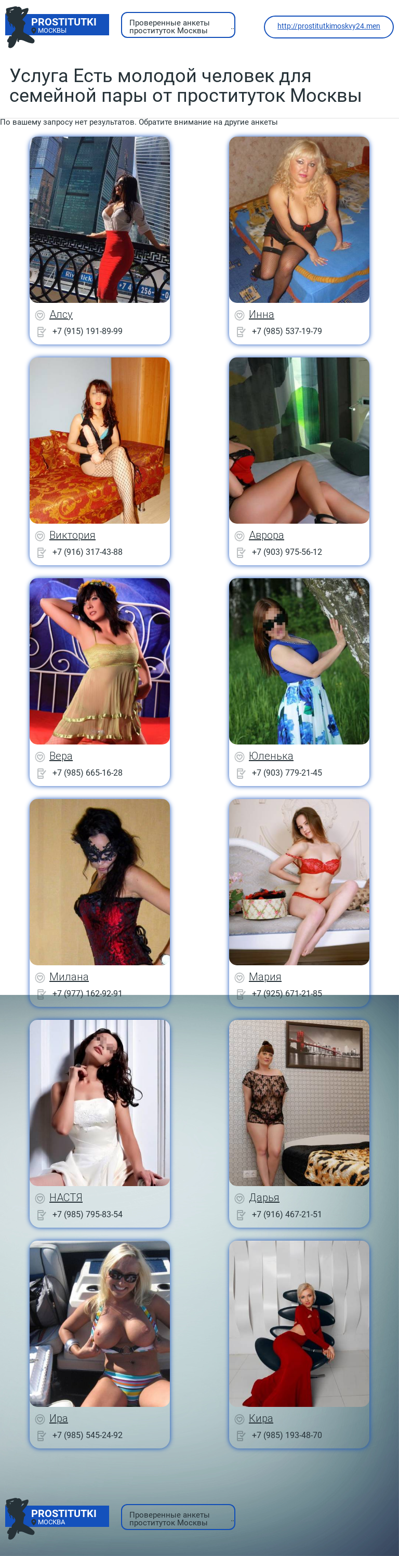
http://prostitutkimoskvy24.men (329, 26)
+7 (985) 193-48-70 (287, 1435)
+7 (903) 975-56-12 (287, 552)
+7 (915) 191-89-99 (87, 331)
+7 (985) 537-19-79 (287, 331)
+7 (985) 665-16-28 (87, 773)
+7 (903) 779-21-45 (287, 773)
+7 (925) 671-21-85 (287, 994)
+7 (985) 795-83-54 (87, 1214)
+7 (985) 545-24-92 (87, 1435)
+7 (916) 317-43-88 (87, 552)
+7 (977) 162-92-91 (87, 994)
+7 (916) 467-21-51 (287, 1214)
